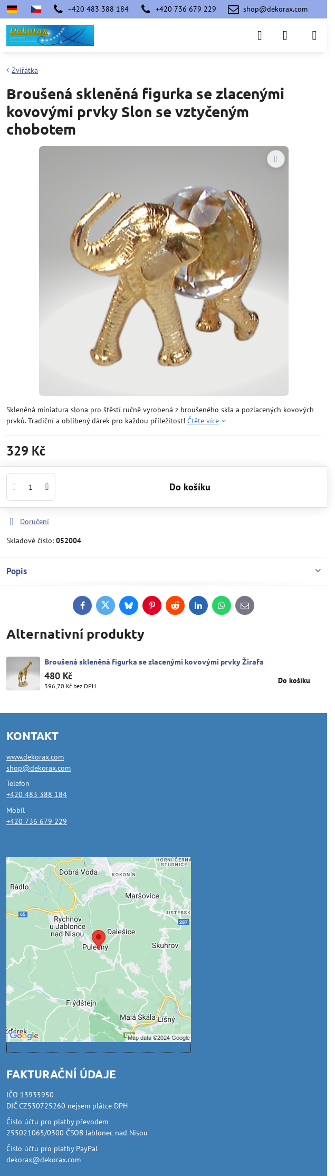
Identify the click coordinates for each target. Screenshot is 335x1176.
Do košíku (189, 492)
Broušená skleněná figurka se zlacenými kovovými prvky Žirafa (154, 661)
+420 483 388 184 (36, 794)
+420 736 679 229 (36, 821)
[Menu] (314, 35)
